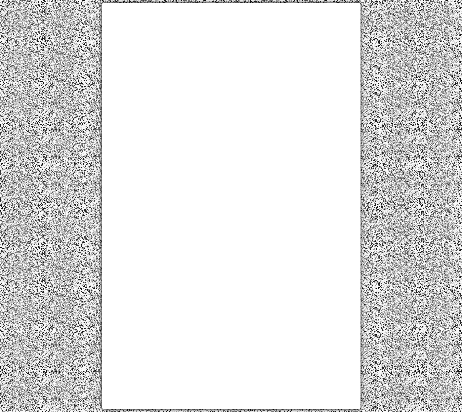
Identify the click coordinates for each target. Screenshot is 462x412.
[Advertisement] (231, 55)
